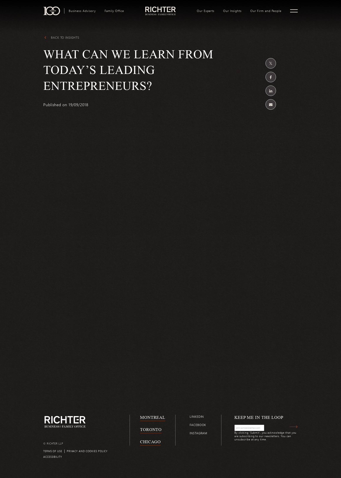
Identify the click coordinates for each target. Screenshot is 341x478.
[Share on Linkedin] (271, 91)
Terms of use (52, 451)
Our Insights (232, 10)
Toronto (151, 429)
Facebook (198, 425)
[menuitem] (82, 11)
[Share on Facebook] (271, 77)
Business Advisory (82, 10)
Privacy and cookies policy (87, 451)
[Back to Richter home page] (65, 422)
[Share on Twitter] (271, 63)
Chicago (150, 441)
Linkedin (197, 416)
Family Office (114, 10)
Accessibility (52, 456)
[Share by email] (271, 104)
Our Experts (205, 10)
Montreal (152, 417)
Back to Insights (65, 38)
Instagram (198, 433)
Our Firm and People (265, 10)
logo (160, 8)
